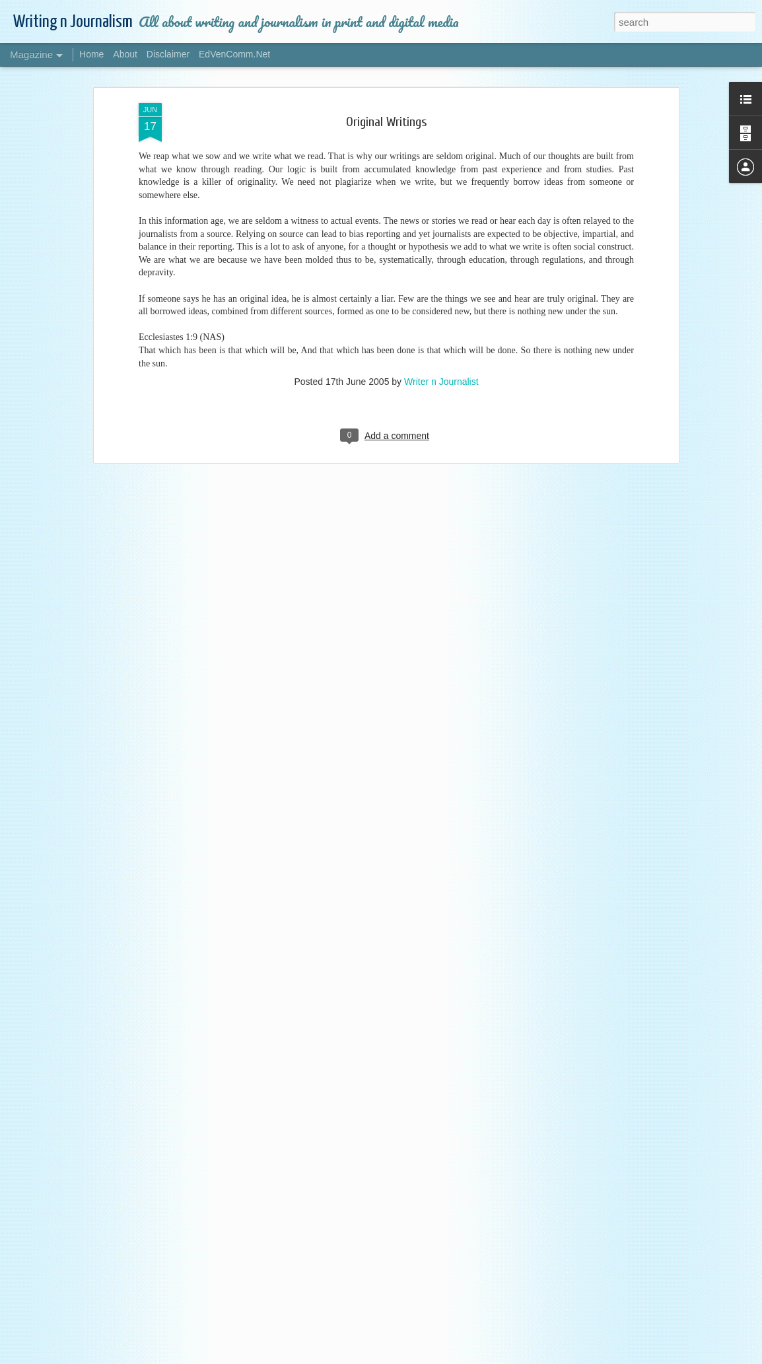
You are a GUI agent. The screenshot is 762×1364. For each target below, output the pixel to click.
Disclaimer (168, 54)
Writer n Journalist (441, 239)
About (125, 54)
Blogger (566, 1357)
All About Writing (281, 1200)
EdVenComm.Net (234, 54)
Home (91, 54)
